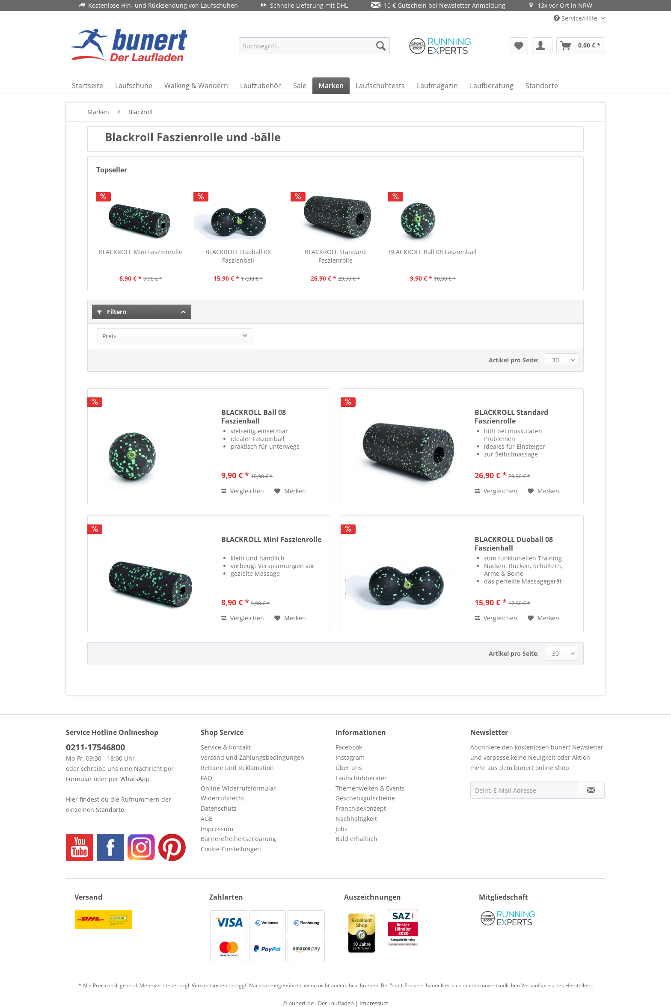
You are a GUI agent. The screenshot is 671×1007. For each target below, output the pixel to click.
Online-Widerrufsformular (238, 788)
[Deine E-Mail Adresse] (524, 790)
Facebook (349, 747)
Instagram (350, 757)
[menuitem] (314, 45)
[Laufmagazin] (437, 85)
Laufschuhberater (361, 778)
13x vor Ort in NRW (560, 5)
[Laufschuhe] (133, 85)
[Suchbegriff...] (314, 45)
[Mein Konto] (542, 45)
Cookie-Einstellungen (231, 849)
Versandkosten (209, 985)
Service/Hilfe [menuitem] (576, 18)
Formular (79, 779)
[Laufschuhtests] (380, 85)
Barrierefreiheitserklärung (238, 839)
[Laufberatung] (492, 85)
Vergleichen (242, 491)
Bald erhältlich (356, 839)
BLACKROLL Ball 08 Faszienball (433, 252)
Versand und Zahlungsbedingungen (252, 757)
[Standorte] (542, 85)
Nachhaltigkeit (356, 818)
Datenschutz (219, 808)
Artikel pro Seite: (514, 360)
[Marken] (331, 85)
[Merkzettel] (519, 45)
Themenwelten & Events (370, 788)
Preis (109, 336)
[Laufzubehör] (260, 85)
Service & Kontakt (226, 747)
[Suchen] (381, 45)
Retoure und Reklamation (237, 768)
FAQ (206, 778)
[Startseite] (87, 85)
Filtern (111, 312)
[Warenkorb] (580, 45)
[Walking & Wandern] (196, 85)
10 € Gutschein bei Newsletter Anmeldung (438, 5)
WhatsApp (135, 779)
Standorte (110, 810)
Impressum (217, 829)
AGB (207, 818)
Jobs (341, 829)
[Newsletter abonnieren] (591, 790)
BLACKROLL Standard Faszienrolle (335, 256)
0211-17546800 (95, 747)
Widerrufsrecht (222, 798)
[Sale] (299, 85)
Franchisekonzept (361, 808)
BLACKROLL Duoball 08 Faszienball (238, 256)
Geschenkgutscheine (365, 798)
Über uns (349, 768)
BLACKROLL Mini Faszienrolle (140, 252)
